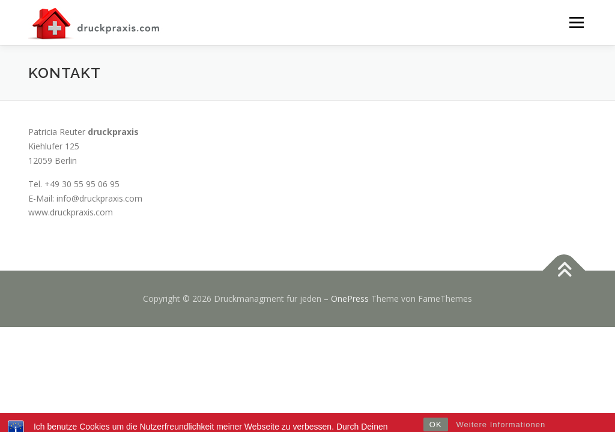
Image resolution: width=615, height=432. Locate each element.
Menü (576, 22)
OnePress (350, 298)
